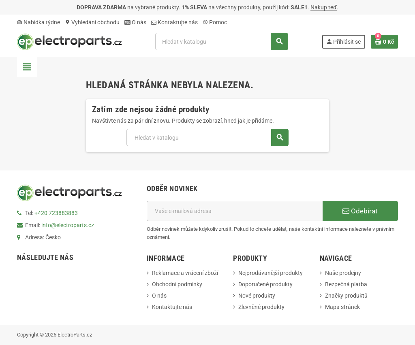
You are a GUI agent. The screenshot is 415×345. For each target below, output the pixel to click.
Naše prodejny (343, 273)
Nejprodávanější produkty (270, 273)
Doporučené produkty (265, 284)
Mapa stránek (342, 307)
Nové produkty (256, 295)
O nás (135, 22)
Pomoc (215, 22)
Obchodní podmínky (177, 284)
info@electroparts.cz (67, 225)
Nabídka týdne (38, 22)
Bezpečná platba (346, 284)
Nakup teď (323, 7)
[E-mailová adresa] (235, 211)
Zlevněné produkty (261, 307)
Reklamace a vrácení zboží (185, 273)
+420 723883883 (56, 213)
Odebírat (360, 211)
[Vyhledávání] (221, 41)
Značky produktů (346, 295)
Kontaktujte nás (174, 22)
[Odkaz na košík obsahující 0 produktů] (384, 42)
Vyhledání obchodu (92, 22)
